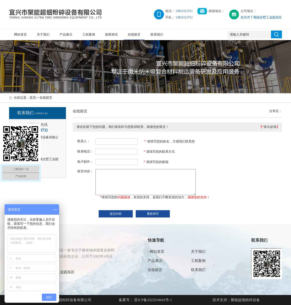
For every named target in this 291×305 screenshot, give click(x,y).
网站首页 (20, 34)
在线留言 (134, 34)
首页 (33, 97)
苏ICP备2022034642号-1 (152, 300)
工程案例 (88, 34)
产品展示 (66, 34)
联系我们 (157, 34)
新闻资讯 (111, 34)
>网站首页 (156, 251)
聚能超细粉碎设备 (245, 300)
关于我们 (43, 34)
